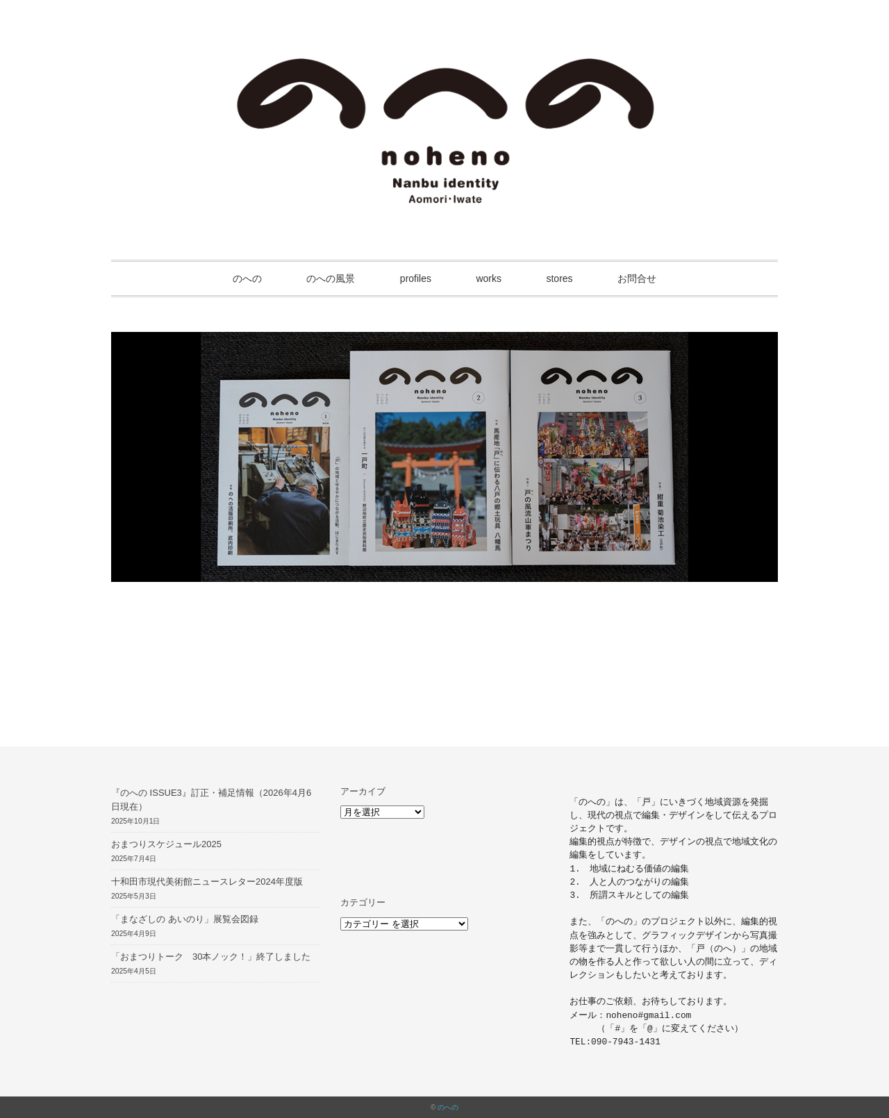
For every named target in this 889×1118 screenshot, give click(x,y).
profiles (415, 278)
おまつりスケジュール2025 (166, 844)
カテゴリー (362, 902)
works (488, 278)
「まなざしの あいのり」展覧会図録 (184, 919)
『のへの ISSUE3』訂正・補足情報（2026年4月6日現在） (211, 799)
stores (559, 278)
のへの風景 (330, 278)
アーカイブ (362, 791)
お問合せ (636, 278)
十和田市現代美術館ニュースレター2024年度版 (207, 881)
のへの (247, 278)
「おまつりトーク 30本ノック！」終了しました (210, 956)
